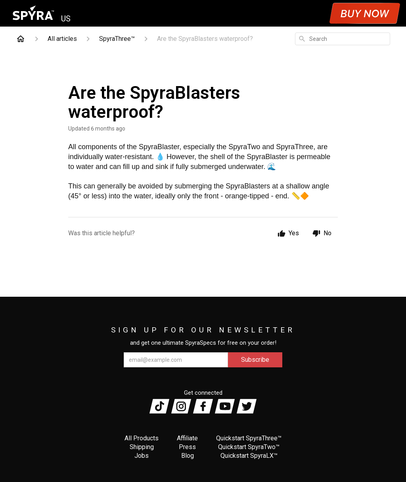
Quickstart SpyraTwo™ (249, 447)
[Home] (20, 39)
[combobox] (342, 39)
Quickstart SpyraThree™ (249, 438)
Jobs (141, 455)
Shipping (142, 447)
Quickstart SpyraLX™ (249, 455)
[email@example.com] (176, 359)
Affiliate (187, 438)
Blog (187, 455)
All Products (141, 438)
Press (187, 447)
